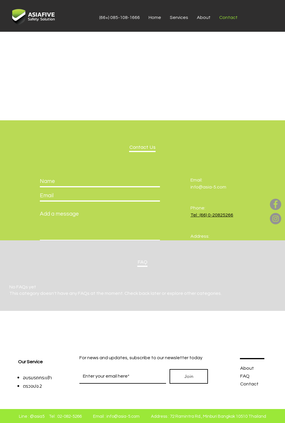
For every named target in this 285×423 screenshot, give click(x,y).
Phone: (197, 208)
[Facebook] (275, 204)
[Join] (189, 376)
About (247, 368)
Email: (196, 180)
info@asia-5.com (208, 187)
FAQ (245, 376)
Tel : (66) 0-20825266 (211, 215)
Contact (249, 384)
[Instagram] (275, 218)
